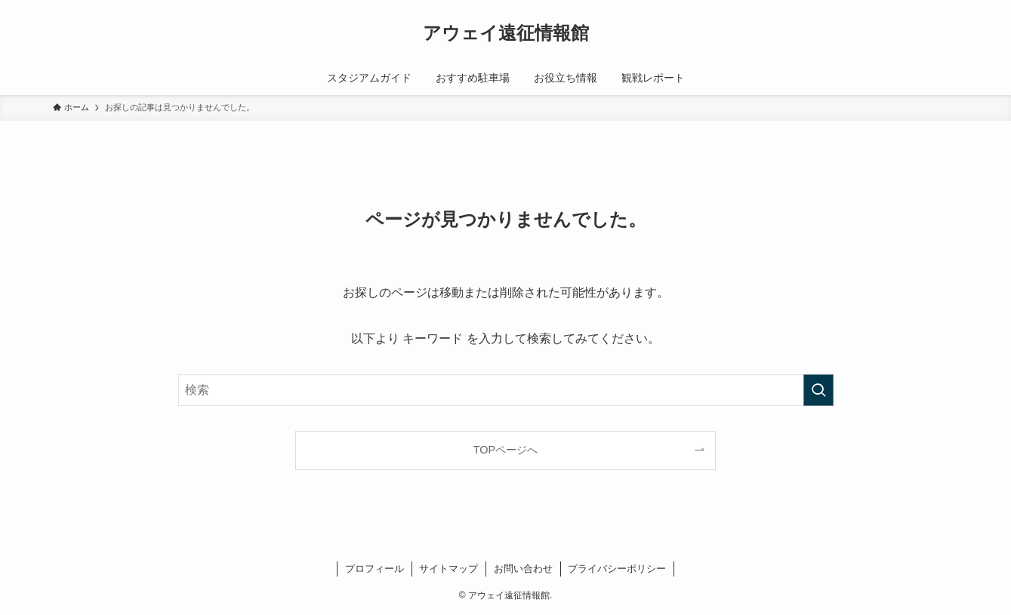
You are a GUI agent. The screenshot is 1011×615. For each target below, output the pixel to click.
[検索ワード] (506, 390)
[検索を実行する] (818, 390)
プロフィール (374, 568)
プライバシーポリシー (617, 568)
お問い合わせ (523, 568)
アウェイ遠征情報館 (506, 33)
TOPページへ (505, 450)
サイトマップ (448, 568)
